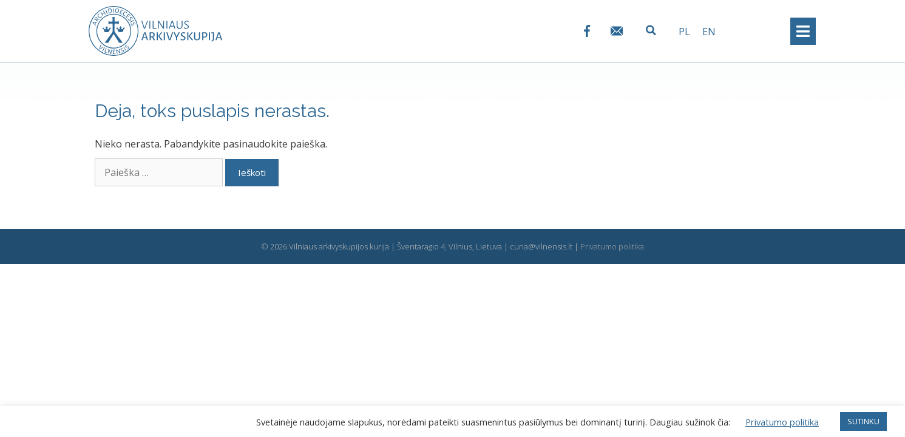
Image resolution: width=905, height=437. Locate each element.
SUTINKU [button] (863, 421)
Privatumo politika (612, 246)
